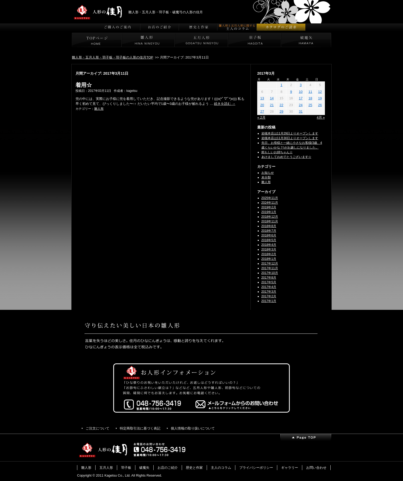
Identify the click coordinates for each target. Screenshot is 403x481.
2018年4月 (268, 245)
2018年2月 (268, 254)
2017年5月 (268, 282)
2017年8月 (268, 277)
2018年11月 (269, 221)
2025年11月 (269, 198)
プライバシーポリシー (256, 468)
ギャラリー (289, 468)
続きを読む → (224, 104)
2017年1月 (268, 301)
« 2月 (261, 117)
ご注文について (97, 428)
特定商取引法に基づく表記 (140, 428)
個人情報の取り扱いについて (193, 428)
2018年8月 (268, 226)
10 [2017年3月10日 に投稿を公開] (301, 92)
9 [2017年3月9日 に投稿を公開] (291, 92)
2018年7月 (268, 231)
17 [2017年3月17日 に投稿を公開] (301, 98)
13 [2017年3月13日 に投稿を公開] (262, 98)
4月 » (321, 117)
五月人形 (106, 468)
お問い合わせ (316, 468)
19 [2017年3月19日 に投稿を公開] (320, 98)
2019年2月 (268, 207)
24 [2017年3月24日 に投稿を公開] (301, 105)
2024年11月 (269, 202)
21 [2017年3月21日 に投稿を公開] (272, 105)
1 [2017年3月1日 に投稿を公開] (281, 85)
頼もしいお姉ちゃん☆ (277, 152)
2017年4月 (268, 287)
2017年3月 (268, 291)
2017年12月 (269, 263)
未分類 (266, 177)
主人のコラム (221, 468)
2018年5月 (268, 240)
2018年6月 (268, 235)
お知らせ (267, 173)
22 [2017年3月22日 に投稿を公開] (281, 105)
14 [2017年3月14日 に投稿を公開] (272, 98)
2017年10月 (269, 273)
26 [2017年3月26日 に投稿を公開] (320, 105)
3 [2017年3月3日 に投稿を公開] (300, 85)
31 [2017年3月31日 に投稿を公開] (301, 111)
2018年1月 (268, 259)
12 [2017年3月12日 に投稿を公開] (320, 92)
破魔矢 (144, 468)
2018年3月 (268, 249)
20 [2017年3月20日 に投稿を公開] (262, 105)
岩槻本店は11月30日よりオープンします (289, 138)
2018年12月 (269, 217)
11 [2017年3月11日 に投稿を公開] (310, 92)
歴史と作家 (194, 468)
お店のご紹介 (168, 468)
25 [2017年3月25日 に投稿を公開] (310, 105)
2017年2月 (268, 296)
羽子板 (126, 468)
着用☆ (83, 85)
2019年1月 (268, 212)
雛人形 (99, 109)
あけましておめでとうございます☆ (286, 157)
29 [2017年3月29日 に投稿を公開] (281, 111)
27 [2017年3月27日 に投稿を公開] (262, 111)
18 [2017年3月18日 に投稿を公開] (310, 98)
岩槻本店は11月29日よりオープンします (289, 133)
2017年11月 (269, 268)
